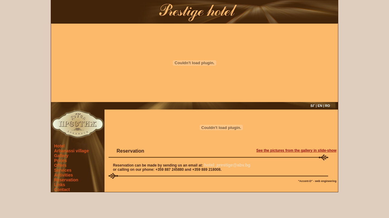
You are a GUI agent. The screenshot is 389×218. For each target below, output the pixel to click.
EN (320, 105)
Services (63, 170)
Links (59, 184)
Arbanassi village (71, 150)
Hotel (59, 146)
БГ (312, 105)
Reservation (66, 179)
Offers (60, 165)
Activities (63, 175)
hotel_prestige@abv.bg (227, 165)
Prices (60, 160)
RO (327, 105)
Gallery (61, 155)
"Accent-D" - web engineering (317, 181)
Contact (62, 189)
